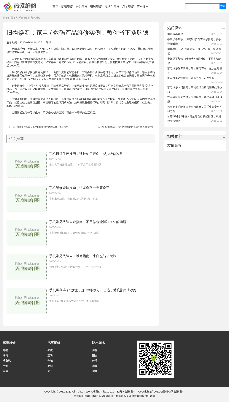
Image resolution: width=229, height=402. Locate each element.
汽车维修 (128, 6)
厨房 (94, 350)
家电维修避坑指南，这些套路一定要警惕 (190, 78)
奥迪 (50, 365)
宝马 (50, 355)
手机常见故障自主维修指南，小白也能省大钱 (82, 256)
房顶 (94, 371)
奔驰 (50, 360)
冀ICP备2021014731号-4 (110, 391)
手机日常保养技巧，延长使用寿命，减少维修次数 (86, 154)
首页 (55, 6)
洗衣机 (7, 360)
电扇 (5, 371)
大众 (50, 371)
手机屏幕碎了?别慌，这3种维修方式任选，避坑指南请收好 (93, 290)
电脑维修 (96, 6)
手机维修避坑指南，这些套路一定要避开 (79, 188)
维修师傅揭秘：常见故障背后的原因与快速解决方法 (128, 127)
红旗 (50, 350)
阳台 (94, 355)
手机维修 (82, 6)
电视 (5, 350)
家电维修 (67, 6)
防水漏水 (143, 6)
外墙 (94, 360)
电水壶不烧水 (175, 34)
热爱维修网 (22, 17)
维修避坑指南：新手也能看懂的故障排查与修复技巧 (42, 127)
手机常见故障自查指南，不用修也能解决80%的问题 (87, 222)
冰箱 (5, 355)
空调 (5, 365)
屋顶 (94, 365)
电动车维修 (112, 6)
